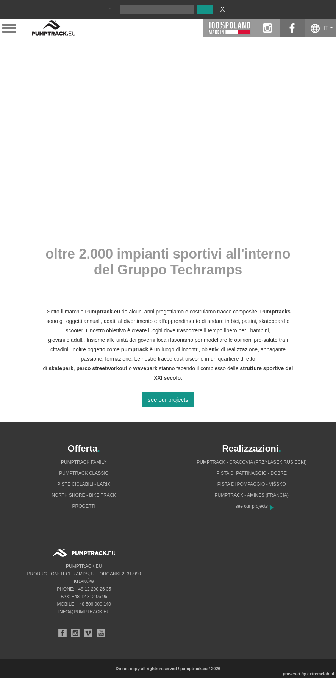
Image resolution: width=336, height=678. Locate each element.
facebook (292, 28)
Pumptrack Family (83, 462)
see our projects (168, 399)
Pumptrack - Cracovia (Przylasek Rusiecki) (251, 462)
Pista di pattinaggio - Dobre (252, 473)
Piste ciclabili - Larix (83, 484)
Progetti (83, 506)
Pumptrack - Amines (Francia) (252, 495)
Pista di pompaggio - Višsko (251, 484)
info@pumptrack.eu (84, 611)
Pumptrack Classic (83, 473)
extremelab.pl (320, 674)
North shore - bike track (84, 495)
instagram (267, 28)
